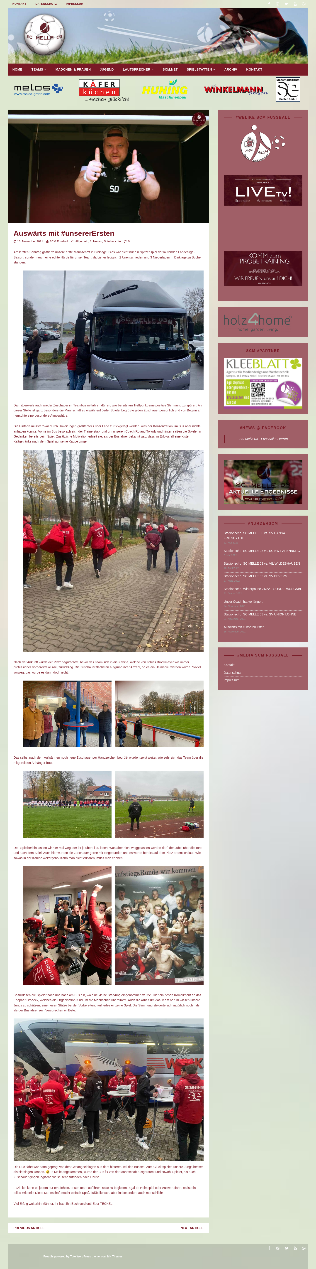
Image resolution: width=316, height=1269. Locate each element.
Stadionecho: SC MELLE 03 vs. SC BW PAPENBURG (262, 551)
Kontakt (19, 3)
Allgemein (81, 241)
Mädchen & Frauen (73, 69)
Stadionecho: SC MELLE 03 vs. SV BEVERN (255, 576)
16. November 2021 (30, 241)
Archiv (230, 69)
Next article (191, 1228)
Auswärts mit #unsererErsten (244, 627)
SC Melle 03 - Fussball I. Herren (263, 439)
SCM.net (170, 69)
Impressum (74, 3)
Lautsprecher (136, 69)
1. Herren (96, 241)
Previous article (29, 1228)
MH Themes (114, 1256)
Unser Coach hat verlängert (243, 601)
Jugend (107, 69)
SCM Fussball (59, 241)
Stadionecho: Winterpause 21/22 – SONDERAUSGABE (263, 589)
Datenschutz (46, 3)
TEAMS (37, 69)
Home (17, 69)
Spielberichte (112, 241)
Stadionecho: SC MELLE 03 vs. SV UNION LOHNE (260, 614)
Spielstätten (199, 69)
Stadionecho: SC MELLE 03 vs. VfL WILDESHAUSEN (262, 563)
